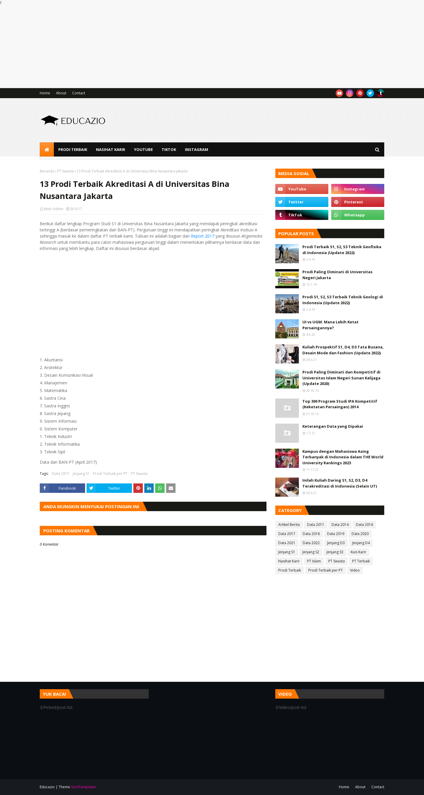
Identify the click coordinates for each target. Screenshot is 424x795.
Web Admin (53, 208)
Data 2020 (360, 533)
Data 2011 (315, 524)
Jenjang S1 (81, 473)
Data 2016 (364, 524)
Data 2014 (340, 524)
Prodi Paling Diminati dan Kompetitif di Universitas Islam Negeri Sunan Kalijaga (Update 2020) (341, 377)
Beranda (47, 171)
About (61, 93)
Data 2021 (286, 542)
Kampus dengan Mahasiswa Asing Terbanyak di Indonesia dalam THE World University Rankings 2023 (342, 457)
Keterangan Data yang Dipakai (332, 426)
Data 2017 (60, 473)
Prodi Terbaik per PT (110, 473)
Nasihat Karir (289, 561)
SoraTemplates (83, 786)
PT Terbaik (361, 561)
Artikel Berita (289, 524)
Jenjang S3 (335, 551)
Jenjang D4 (361, 542)
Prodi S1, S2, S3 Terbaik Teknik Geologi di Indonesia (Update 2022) (342, 299)
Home (45, 93)
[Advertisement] (176, 47)
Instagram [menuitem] (196, 149)
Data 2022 (311, 542)
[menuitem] (47, 149)
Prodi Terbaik (289, 570)
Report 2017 (202, 236)
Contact (78, 93)
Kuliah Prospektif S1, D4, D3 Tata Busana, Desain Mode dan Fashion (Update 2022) (343, 349)
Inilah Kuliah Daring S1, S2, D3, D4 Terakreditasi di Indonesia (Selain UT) (339, 483)
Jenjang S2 (310, 551)
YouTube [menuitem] (143, 149)
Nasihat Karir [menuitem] (110, 149)
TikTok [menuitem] (169, 149)
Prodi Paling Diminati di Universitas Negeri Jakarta (337, 274)
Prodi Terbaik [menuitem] (72, 149)
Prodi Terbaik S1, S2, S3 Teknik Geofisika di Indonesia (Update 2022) (341, 249)
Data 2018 (311, 533)
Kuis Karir (358, 551)
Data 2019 (335, 533)
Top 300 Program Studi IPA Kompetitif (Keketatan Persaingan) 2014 (339, 404)
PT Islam (314, 561)
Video (355, 570)
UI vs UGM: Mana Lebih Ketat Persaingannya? (330, 324)
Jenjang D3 (336, 542)
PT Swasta (65, 171)
